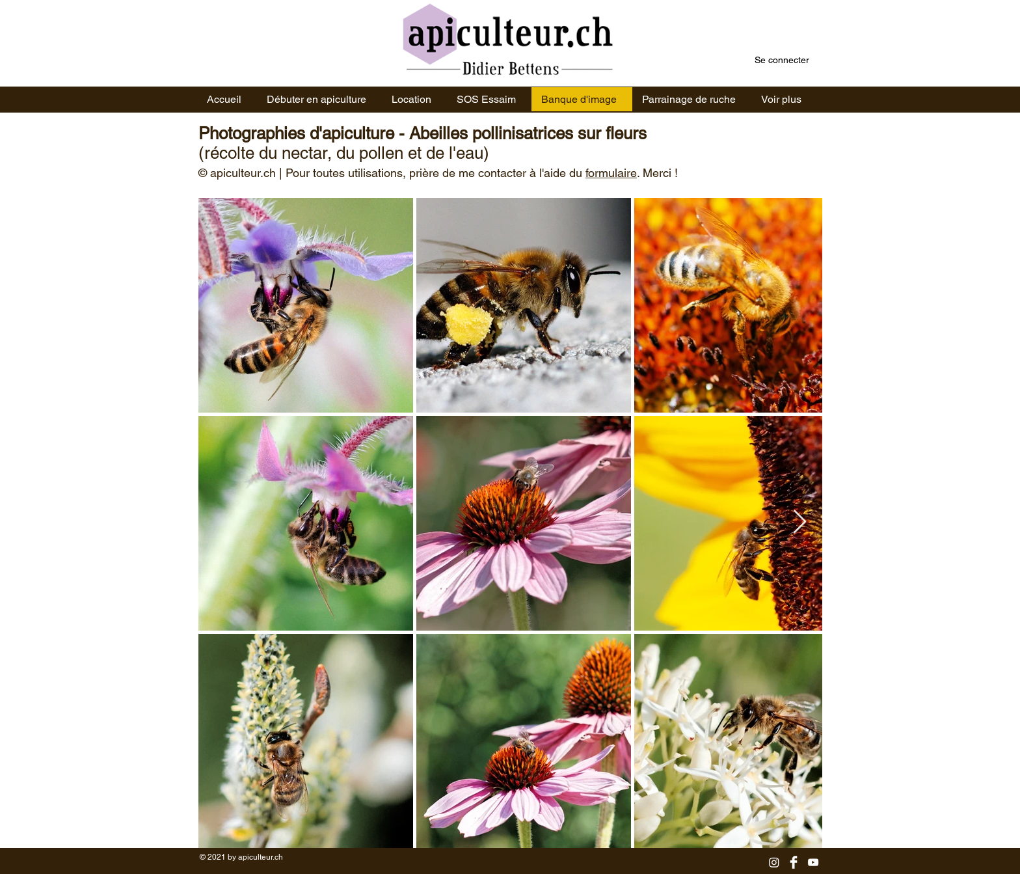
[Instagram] (774, 862)
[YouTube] (813, 862)
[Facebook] (793, 862)
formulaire (611, 173)
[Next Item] (799, 522)
